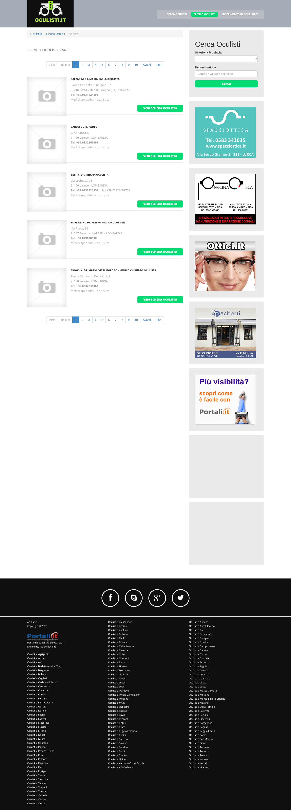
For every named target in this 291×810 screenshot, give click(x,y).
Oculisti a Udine (117, 759)
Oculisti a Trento (117, 755)
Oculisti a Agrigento (38, 654)
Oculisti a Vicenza (199, 767)
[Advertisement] (225, 466)
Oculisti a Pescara (118, 719)
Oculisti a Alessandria (120, 622)
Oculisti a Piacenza (199, 719)
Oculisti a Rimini (117, 735)
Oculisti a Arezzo (117, 626)
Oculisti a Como (198, 654)
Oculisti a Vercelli (198, 763)
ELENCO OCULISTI (204, 14)
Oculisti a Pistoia (117, 723)
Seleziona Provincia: (208, 52)
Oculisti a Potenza (37, 759)
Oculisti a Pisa (35, 755)
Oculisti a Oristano (37, 743)
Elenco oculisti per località (41, 646)
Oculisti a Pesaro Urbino (40, 751)
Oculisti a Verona (36, 799)
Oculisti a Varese (198, 759)
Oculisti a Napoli (36, 735)
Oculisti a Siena (197, 743)
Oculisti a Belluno (118, 634)
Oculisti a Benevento (200, 634)
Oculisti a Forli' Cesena (40, 702)
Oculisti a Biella (116, 638)
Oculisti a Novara (198, 702)
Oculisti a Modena (118, 698)
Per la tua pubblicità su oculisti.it (45, 642)
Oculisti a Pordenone (200, 723)
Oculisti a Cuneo (36, 694)
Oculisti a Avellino (118, 630)
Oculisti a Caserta (118, 650)
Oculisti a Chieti (116, 654)
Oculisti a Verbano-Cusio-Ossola (126, 763)
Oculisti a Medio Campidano (124, 694)
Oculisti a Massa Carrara (203, 690)
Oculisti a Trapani (37, 787)
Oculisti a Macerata (38, 722)
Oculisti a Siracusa (37, 779)
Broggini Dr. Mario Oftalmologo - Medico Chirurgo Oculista (113, 270)
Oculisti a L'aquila (118, 678)
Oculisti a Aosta (36, 658)
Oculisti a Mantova (118, 690)
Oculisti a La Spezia (200, 678)
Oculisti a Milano (36, 730)
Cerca (226, 84)
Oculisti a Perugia (199, 715)
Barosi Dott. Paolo (84, 127)
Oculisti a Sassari (36, 775)
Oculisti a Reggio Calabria (122, 731)
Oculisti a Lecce (116, 682)
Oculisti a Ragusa (198, 727)
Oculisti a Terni (116, 751)
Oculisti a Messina (199, 694)
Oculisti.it (36, 34)
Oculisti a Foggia (198, 666)
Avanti (147, 64)
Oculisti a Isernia (36, 710)
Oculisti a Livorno (36, 718)
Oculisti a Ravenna (37, 763)
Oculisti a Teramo (37, 783)
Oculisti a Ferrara (37, 698)
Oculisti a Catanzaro (38, 686)
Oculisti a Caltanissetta (121, 646)
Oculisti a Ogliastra (118, 706)
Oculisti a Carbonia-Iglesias (42, 682)
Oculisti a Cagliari (37, 678)
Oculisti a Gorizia (36, 706)
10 (136, 64)
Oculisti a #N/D (116, 702)
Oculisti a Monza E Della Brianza (207, 698)
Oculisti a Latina (36, 714)
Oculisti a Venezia (37, 795)
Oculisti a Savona (117, 743)
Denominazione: (206, 67)
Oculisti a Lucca (197, 686)
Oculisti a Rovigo (36, 771)
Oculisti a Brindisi (198, 642)
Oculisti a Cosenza (37, 690)
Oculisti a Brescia (118, 642)
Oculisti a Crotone (199, 658)
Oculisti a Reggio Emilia (202, 731)
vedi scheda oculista (160, 108)
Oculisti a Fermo (198, 662)
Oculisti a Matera (36, 726)
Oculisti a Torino (198, 751)
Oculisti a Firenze (117, 666)
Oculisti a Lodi (116, 686)
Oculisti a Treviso (198, 755)
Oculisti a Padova (117, 711)
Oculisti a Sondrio (118, 747)
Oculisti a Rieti (35, 767)
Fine (158, 64)
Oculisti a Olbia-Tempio (202, 706)
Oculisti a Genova (199, 670)
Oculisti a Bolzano (37, 674)
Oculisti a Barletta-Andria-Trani (44, 666)
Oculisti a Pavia (116, 715)
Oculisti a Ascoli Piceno (202, 626)
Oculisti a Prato (116, 727)
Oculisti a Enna (116, 662)
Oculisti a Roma (197, 735)
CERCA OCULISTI (177, 14)
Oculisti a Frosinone (119, 670)
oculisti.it (32, 622)
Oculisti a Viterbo (36, 803)
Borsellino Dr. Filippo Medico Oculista (98, 222)
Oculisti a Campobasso (202, 646)
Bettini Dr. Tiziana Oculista (90, 174)
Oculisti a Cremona (119, 658)
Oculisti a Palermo (199, 711)
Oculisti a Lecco (197, 682)
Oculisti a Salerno (118, 739)
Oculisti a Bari (197, 630)
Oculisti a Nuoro (36, 739)
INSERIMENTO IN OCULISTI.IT (240, 14)
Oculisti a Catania (199, 650)
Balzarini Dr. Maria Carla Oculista (95, 79)
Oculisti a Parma (36, 747)
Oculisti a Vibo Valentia (121, 767)
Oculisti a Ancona (198, 622)
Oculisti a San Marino (201, 739)
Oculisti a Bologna (199, 638)
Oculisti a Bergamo (38, 670)
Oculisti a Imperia (199, 674)
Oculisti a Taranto (199, 747)
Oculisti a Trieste (36, 791)
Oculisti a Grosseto (118, 674)
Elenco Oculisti (55, 34)
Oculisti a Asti (34, 662)
